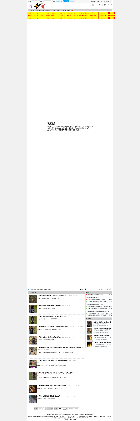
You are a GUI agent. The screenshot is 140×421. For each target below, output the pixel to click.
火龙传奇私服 (60, 10)
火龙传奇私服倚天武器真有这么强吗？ (49, 337)
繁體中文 (104, 5)
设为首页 (92, 5)
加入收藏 (98, 5)
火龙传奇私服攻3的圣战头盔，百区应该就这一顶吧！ (53, 326)
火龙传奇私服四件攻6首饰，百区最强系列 (50, 316)
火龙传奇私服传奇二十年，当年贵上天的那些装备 (52, 385)
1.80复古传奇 (51, 10)
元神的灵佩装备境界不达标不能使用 (96, 299)
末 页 (55, 408)
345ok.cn (72, 414)
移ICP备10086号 (84, 418)
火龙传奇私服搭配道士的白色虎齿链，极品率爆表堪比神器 (55, 360)
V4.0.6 (74, 419)
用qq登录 (65, 1)
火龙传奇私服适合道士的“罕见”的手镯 (49, 305)
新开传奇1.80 (37, 10)
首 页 (30, 10)
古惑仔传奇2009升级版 (93, 297)
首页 (38, 289)
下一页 (51, 408)
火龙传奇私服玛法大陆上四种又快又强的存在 (51, 295)
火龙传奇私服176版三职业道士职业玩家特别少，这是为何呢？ (56, 373)
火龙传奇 (44, 10)
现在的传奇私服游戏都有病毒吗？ (96, 294)
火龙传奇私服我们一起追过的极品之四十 (50, 396)
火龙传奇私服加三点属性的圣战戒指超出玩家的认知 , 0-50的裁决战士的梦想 (60, 347)
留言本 (67, 10)
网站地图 (110, 5)
